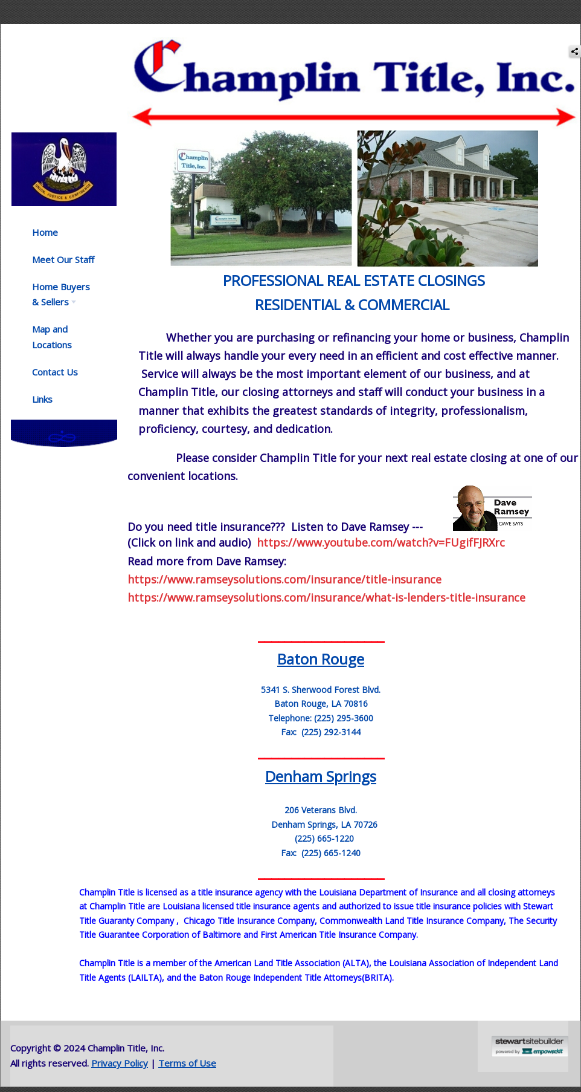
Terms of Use (187, 1063)
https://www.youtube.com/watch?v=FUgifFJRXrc (381, 542)
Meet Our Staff (63, 259)
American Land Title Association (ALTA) (291, 963)
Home (45, 232)
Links (42, 399)
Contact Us (55, 372)
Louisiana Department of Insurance (388, 892)
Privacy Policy (119, 1063)
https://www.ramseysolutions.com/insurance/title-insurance (284, 579)
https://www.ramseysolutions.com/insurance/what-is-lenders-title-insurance (326, 597)
